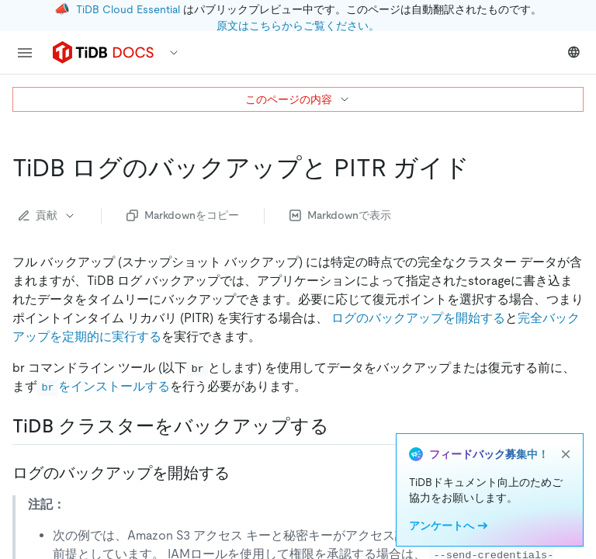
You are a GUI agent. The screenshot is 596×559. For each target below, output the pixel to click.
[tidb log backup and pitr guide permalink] (482, 167)
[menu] (24, 52)
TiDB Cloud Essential (128, 9)
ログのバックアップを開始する (418, 318)
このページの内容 (298, 99)
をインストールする (103, 386)
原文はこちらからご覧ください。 (298, 25)
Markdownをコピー (182, 215)
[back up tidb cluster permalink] (341, 426)
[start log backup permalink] (242, 473)
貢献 (47, 215)
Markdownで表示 (340, 215)
